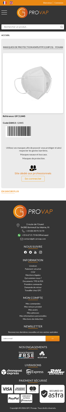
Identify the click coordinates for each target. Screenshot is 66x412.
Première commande (33, 284)
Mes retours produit (33, 306)
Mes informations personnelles (33, 316)
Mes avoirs (33, 310)
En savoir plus (10, 191)
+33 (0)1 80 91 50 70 (35, 231)
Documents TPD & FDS (33, 281)
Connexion (58, 3)
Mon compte (33, 297)
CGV (33, 272)
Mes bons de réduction (33, 319)
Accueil (5, 35)
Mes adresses (33, 313)
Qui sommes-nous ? (33, 278)
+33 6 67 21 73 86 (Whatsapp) (35, 235)
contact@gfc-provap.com (35, 239)
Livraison (33, 266)
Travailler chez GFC (33, 290)
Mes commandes (33, 303)
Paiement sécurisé (33, 269)
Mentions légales (33, 275)
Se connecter (33, 178)
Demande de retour (33, 287)
